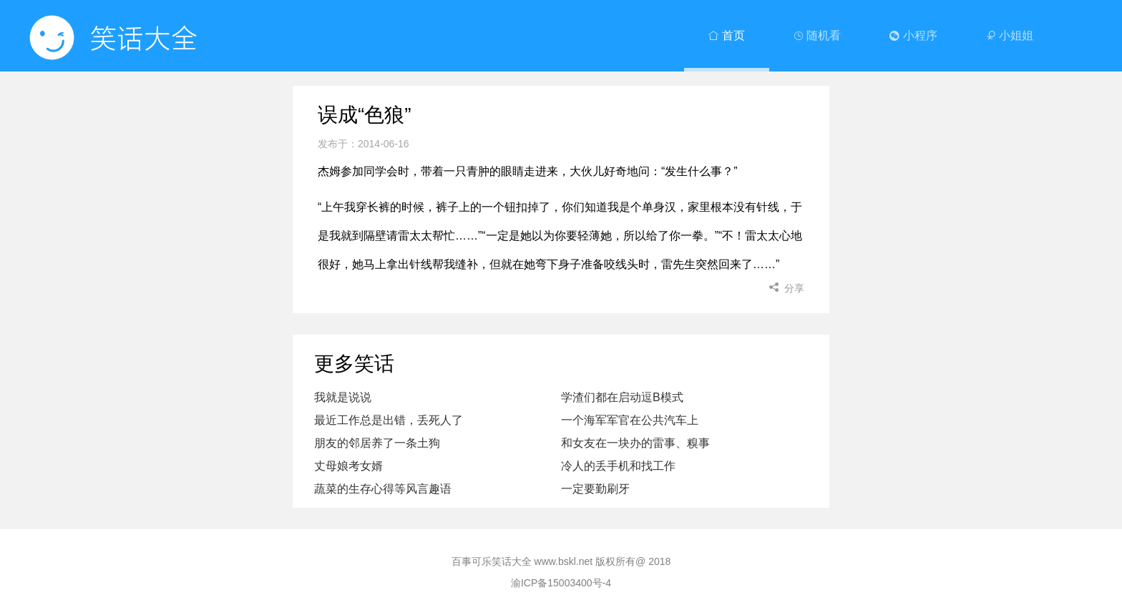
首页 (726, 35)
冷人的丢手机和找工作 (618, 466)
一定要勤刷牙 (595, 489)
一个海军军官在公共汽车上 (629, 420)
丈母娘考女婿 (348, 466)
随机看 (817, 35)
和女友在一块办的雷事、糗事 (635, 443)
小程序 (913, 35)
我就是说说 (342, 397)
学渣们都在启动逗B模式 (622, 397)
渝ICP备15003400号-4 (561, 583)
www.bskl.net (564, 561)
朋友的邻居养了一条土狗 (377, 443)
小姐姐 (1009, 35)
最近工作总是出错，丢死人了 (388, 420)
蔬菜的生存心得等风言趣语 (383, 489)
